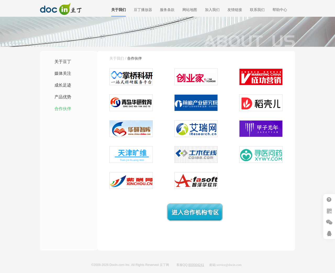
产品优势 (62, 97)
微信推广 (329, 222)
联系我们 (257, 10)
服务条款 (167, 10)
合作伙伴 (62, 108)
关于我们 (118, 10)
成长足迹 (62, 85)
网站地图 (189, 10)
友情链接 (234, 10)
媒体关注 (62, 73)
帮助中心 (279, 10)
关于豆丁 (62, 61)
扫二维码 (329, 211)
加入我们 (212, 10)
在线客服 (329, 233)
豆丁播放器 (143, 10)
